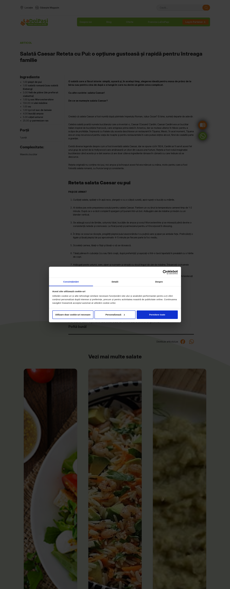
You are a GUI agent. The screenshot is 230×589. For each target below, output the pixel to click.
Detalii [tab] (115, 281)
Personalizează (115, 314)
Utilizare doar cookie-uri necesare (72, 314)
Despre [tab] (159, 281)
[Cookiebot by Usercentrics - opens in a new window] (165, 272)
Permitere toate (157, 314)
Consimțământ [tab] (71, 281)
